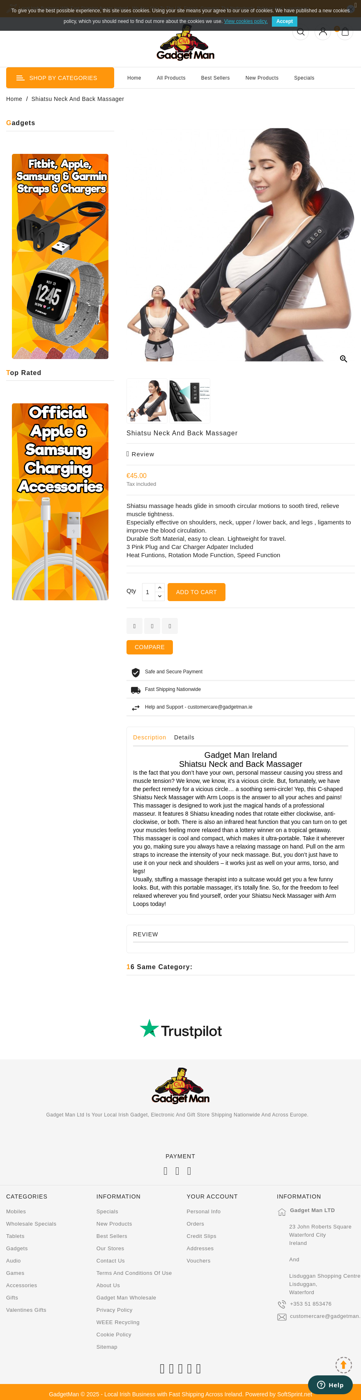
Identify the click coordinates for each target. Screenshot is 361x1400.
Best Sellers (215, 78)
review (140, 454)
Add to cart (196, 592)
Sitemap (107, 1347)
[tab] (152, 739)
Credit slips (201, 1236)
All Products (171, 78)
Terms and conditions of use (134, 1273)
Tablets (15, 1236)
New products (114, 1224)
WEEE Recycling (118, 1322)
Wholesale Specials (31, 1224)
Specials (304, 78)
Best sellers (112, 1236)
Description (149, 737)
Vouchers (199, 1261)
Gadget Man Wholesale (126, 1298)
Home (134, 78)
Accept (284, 21)
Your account (212, 1196)
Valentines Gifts (26, 1310)
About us (108, 1285)
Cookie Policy (114, 1334)
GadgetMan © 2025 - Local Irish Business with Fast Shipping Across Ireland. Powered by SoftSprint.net (180, 1394)
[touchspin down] (160, 596)
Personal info (204, 1211)
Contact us (111, 1261)
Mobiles (16, 1211)
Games (15, 1273)
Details (184, 737)
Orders (196, 1224)
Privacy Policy (115, 1310)
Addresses (200, 1248)
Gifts (12, 1298)
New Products (262, 78)
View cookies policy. (246, 21)
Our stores (110, 1248)
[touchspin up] (160, 587)
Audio (13, 1261)
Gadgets (17, 1248)
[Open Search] (300, 32)
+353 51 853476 (310, 1304)
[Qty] (148, 592)
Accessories (21, 1285)
